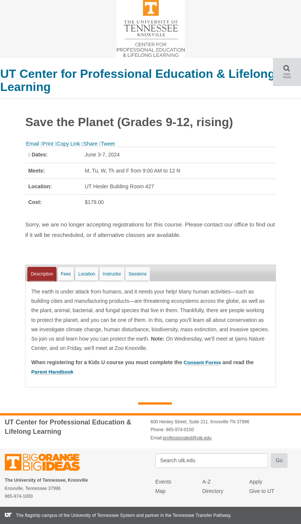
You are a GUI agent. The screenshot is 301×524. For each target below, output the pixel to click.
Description (42, 274)
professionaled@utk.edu (187, 437)
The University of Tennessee (47, 463)
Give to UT (261, 491)
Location (86, 274)
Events (163, 481)
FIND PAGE (290, 71)
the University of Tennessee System (99, 515)
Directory (212, 491)
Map (160, 491)
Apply (255, 481)
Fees (66, 274)
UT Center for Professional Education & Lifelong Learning (137, 80)
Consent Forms (202, 362)
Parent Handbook (53, 372)
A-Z (206, 481)
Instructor (112, 274)
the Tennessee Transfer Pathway (197, 515)
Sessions (137, 274)
